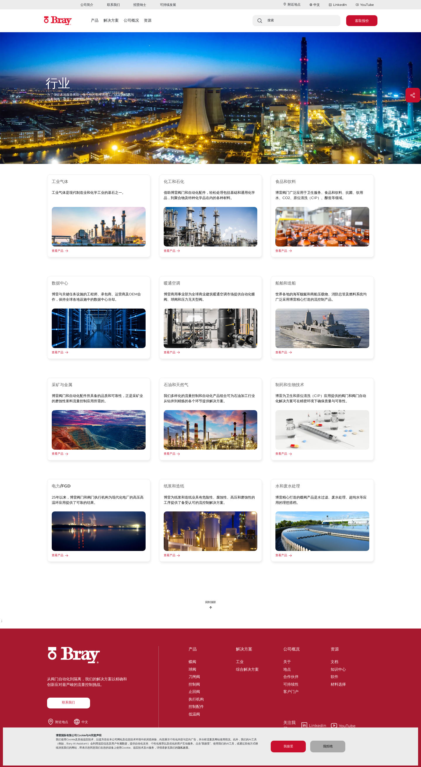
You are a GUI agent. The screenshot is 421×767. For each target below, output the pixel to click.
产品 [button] (95, 20)
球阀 (192, 668)
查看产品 (57, 251)
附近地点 (292, 4)
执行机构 (196, 698)
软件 (334, 675)
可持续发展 (168, 5)
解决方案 (244, 649)
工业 (240, 660)
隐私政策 (183, 747)
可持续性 (291, 683)
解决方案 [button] (111, 20)
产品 (193, 649)
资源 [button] (147, 20)
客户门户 (291, 690)
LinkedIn (338, 5)
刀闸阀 (194, 675)
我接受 (288, 746)
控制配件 (196, 705)
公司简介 (86, 5)
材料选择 (338, 683)
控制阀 (194, 683)
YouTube (365, 5)
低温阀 (194, 713)
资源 (335, 649)
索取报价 (362, 20)
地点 (287, 668)
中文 (316, 5)
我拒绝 (328, 746)
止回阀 (194, 690)
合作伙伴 (291, 675)
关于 (287, 660)
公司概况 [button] (131, 20)
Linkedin (304, 725)
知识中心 (338, 668)
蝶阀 (192, 660)
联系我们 (113, 5)
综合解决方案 (247, 668)
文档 (334, 660)
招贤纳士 (139, 5)
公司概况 (291, 649)
